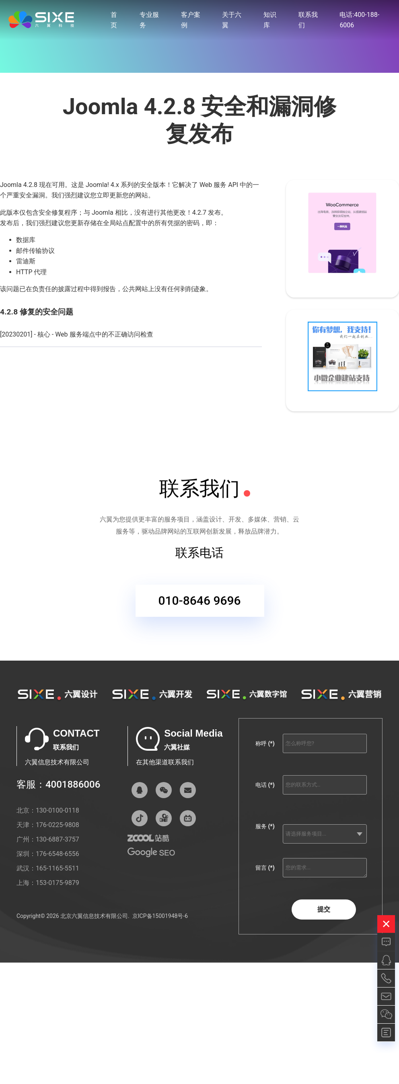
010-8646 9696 (199, 603)
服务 (264, 826)
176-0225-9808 (57, 825)
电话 (264, 785)
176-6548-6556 (57, 854)
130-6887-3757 (57, 839)
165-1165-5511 (57, 868)
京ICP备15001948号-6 (160, 916)
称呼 (264, 743)
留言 (264, 867)
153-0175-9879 (57, 883)
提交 (323, 909)
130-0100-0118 (57, 810)
